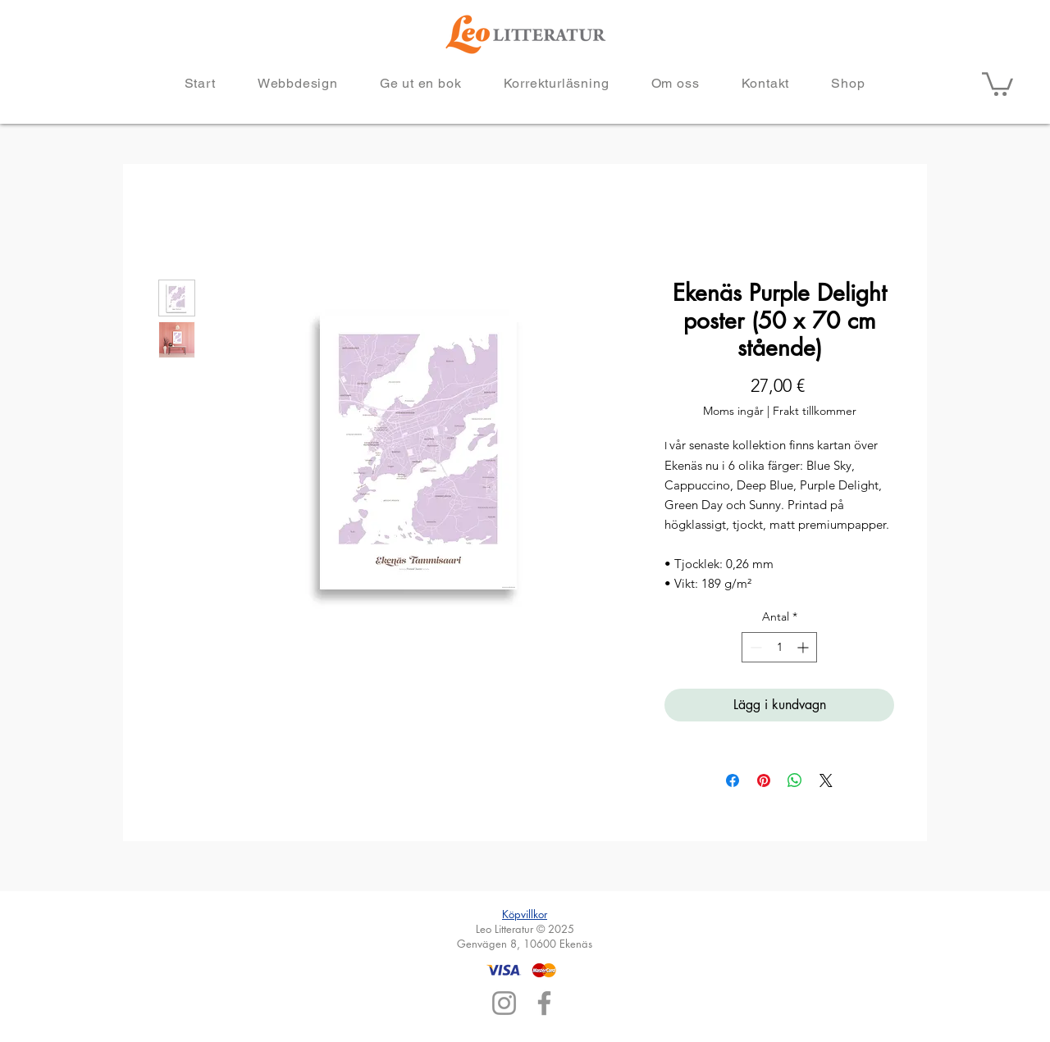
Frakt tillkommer (814, 410)
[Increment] (804, 647)
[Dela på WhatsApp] (795, 780)
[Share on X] (826, 780)
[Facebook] (544, 1003)
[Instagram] (504, 1003)
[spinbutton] (779, 647)
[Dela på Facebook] (732, 780)
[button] (997, 83)
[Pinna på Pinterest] (764, 780)
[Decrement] (754, 647)
